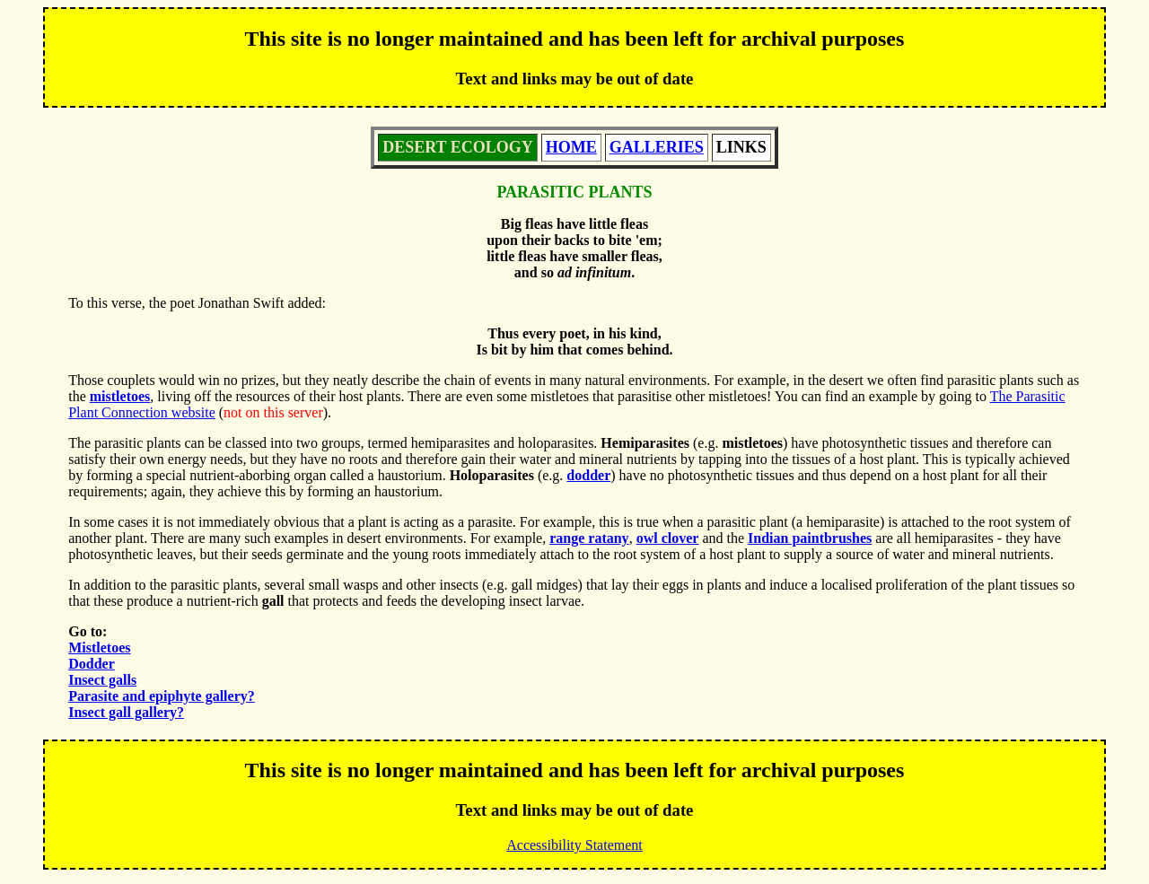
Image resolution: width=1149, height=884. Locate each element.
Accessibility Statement (574, 845)
